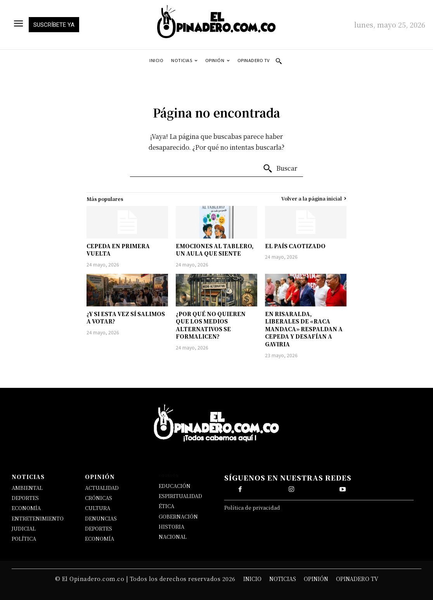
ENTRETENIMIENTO (38, 518)
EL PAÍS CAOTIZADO (295, 246)
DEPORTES (25, 497)
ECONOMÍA (26, 508)
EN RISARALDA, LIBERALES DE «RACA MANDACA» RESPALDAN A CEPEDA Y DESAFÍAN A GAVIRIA (304, 329)
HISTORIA (171, 526)
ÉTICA (166, 506)
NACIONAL (173, 536)
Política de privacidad (252, 507)
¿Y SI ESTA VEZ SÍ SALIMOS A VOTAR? (126, 317)
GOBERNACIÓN (178, 516)
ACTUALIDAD (102, 487)
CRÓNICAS (98, 497)
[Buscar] (280, 169)
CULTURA (97, 508)
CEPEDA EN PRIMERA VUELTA (118, 250)
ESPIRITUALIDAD (180, 496)
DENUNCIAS (101, 518)
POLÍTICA (24, 538)
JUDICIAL (24, 528)
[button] (279, 61)
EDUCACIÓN (175, 485)
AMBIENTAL (27, 487)
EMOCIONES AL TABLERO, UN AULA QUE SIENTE (215, 250)
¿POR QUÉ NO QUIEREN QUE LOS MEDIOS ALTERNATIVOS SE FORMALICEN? (211, 325)
